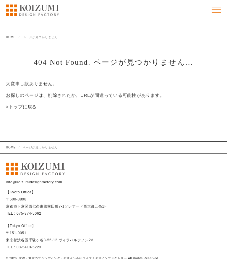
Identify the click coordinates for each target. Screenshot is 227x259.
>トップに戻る (21, 107)
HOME (11, 37)
